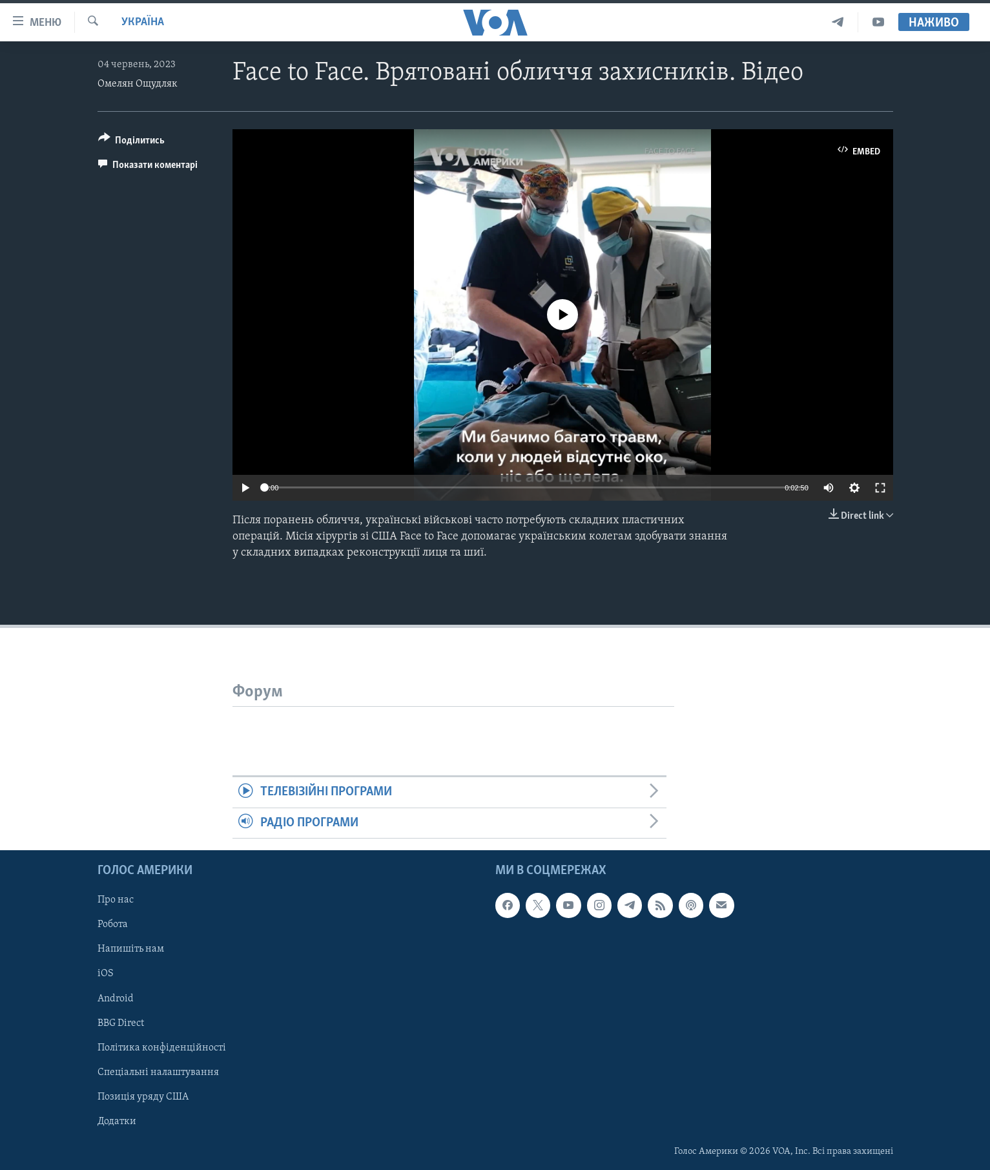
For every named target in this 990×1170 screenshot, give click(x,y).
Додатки (117, 1121)
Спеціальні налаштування (158, 1072)
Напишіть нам (131, 950)
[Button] (131, 142)
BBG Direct (121, 1023)
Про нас (116, 900)
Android (116, 999)
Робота (113, 925)
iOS (106, 974)
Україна (142, 22)
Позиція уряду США (143, 1097)
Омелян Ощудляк (138, 84)
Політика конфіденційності (162, 1048)
